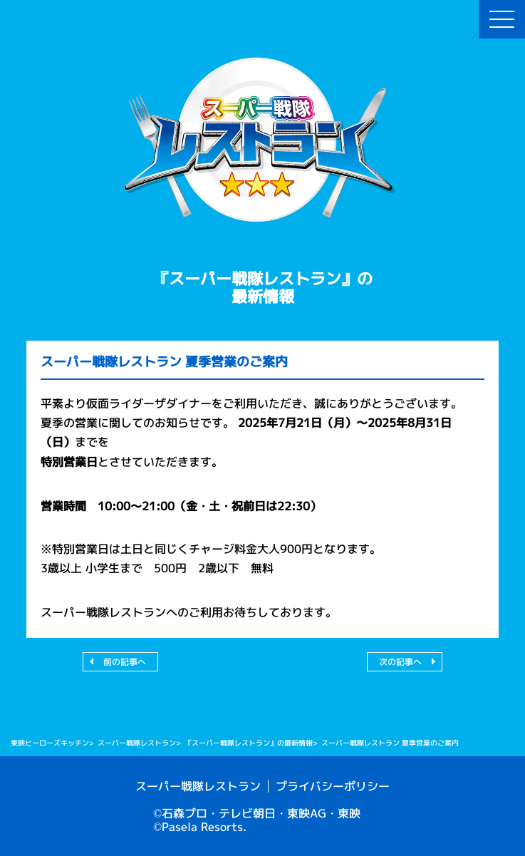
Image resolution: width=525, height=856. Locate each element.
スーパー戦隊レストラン (198, 786)
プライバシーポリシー (333, 786)
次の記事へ (400, 662)
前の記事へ (124, 662)
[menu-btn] (502, 19)
